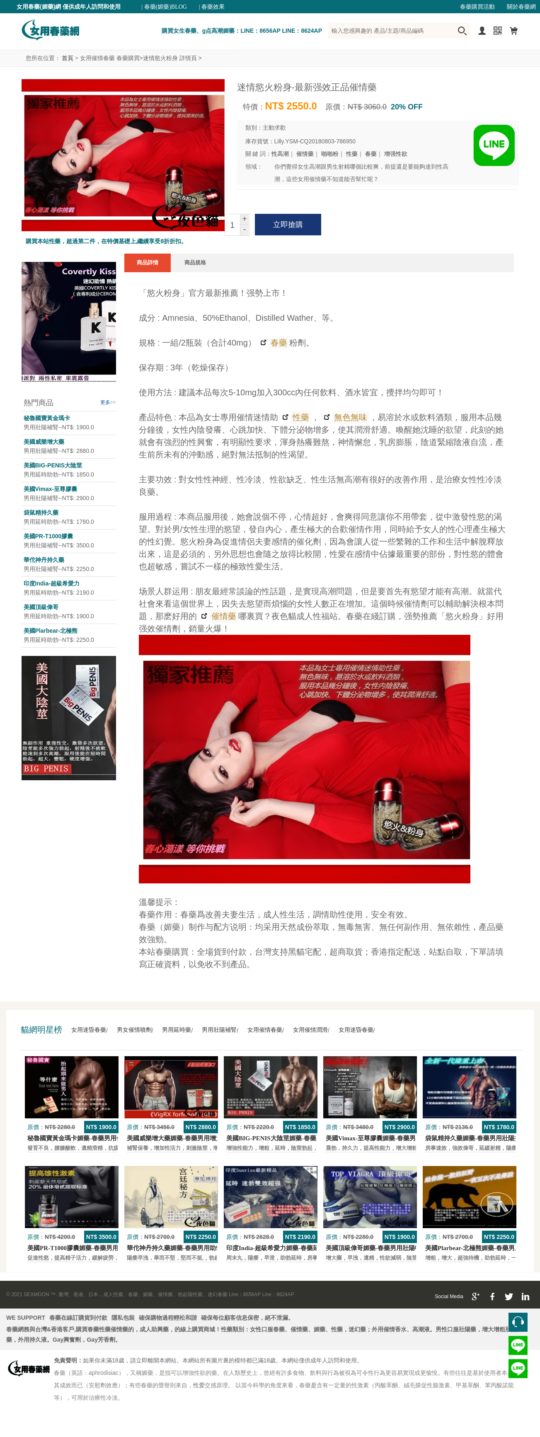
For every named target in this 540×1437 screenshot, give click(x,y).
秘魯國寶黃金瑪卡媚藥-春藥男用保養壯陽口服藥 (93, 1138)
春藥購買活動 (477, 7)
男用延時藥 (176, 1030)
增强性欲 (395, 154)
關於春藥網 (521, 7)
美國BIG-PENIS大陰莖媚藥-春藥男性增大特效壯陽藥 (299, 1138)
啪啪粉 (330, 154)
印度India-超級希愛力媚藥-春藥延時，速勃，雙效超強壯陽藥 (310, 1248)
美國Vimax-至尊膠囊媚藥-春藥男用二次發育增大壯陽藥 (402, 1138)
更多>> (108, 402)
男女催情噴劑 (134, 1030)
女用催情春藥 (264, 1030)
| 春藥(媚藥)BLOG (164, 7)
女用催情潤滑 (310, 1030)
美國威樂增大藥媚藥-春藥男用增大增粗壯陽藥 (190, 1138)
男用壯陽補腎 (219, 1030)
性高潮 (280, 154)
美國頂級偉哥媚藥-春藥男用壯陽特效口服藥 (386, 1248)
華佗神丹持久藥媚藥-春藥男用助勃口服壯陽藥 (190, 1248)
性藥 (352, 154)
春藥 (371, 154)
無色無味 (349, 417)
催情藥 (305, 154)
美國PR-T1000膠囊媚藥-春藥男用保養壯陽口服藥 (94, 1248)
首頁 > (70, 58)
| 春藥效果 (212, 7)
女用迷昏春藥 (88, 1030)
